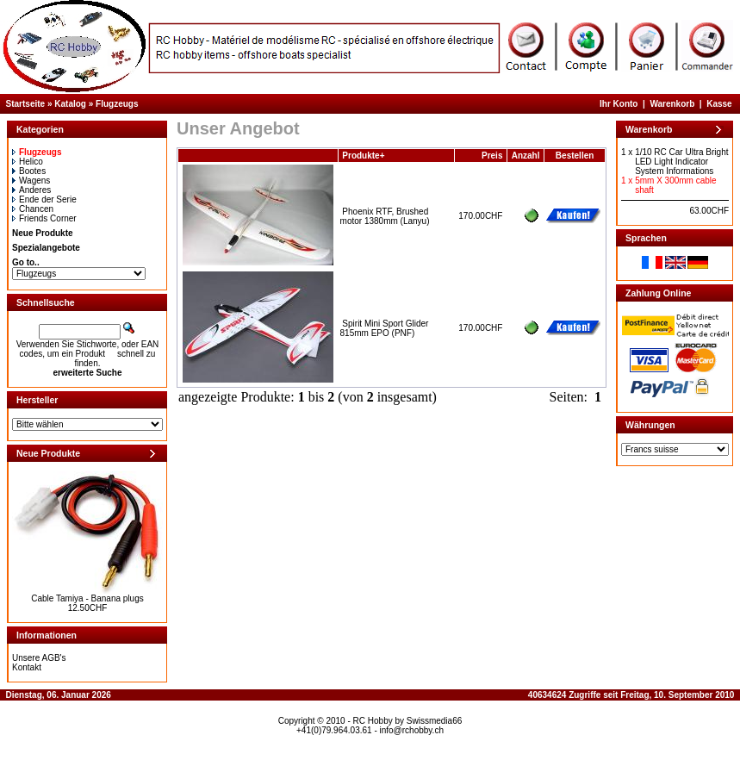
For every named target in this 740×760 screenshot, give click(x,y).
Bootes (29, 171)
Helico (27, 161)
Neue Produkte (42, 233)
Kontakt (26, 667)
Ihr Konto (618, 104)
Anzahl (526, 155)
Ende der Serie (44, 199)
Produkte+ (363, 155)
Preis (492, 155)
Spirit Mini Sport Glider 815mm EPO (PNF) (384, 328)
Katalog (70, 104)
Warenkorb (672, 104)
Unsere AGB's (39, 658)
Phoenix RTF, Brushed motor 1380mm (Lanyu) (385, 216)
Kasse (718, 104)
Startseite (26, 104)
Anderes (31, 190)
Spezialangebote (46, 247)
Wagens (31, 180)
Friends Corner (44, 218)
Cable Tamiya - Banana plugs (87, 598)
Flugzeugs (117, 104)
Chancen (32, 209)
